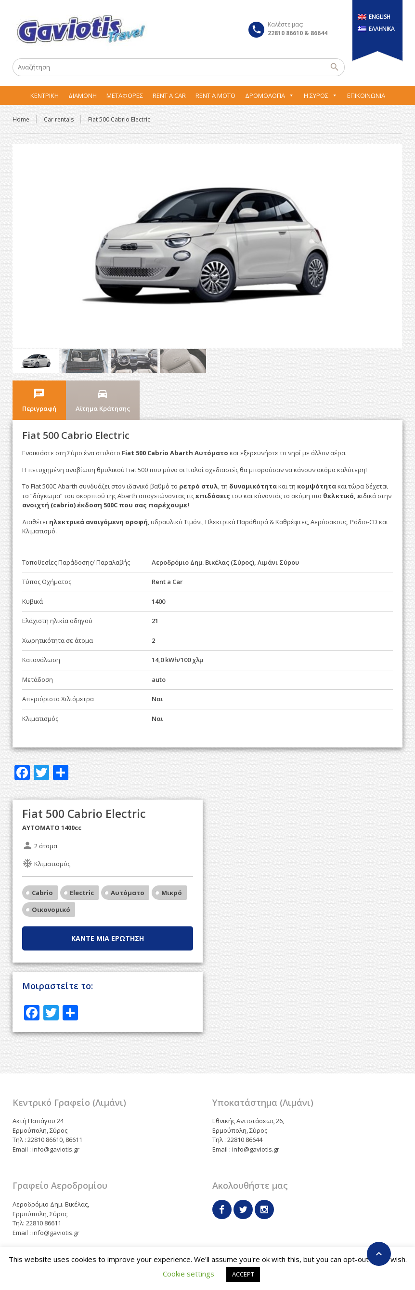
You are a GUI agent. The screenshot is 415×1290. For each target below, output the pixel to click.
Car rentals (59, 119)
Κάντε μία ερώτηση (107, 913)
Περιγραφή (39, 376)
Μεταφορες (124, 95)
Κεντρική (44, 95)
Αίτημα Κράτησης (103, 376)
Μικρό (171, 868)
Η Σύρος (320, 95)
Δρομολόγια (269, 95)
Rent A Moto (215, 95)
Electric (82, 868)
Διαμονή (82, 95)
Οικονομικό (51, 885)
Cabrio (42, 868)
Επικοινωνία (366, 95)
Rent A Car (169, 95)
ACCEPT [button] (243, 1274)
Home (21, 119)
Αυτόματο (127, 868)
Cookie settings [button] (188, 1273)
